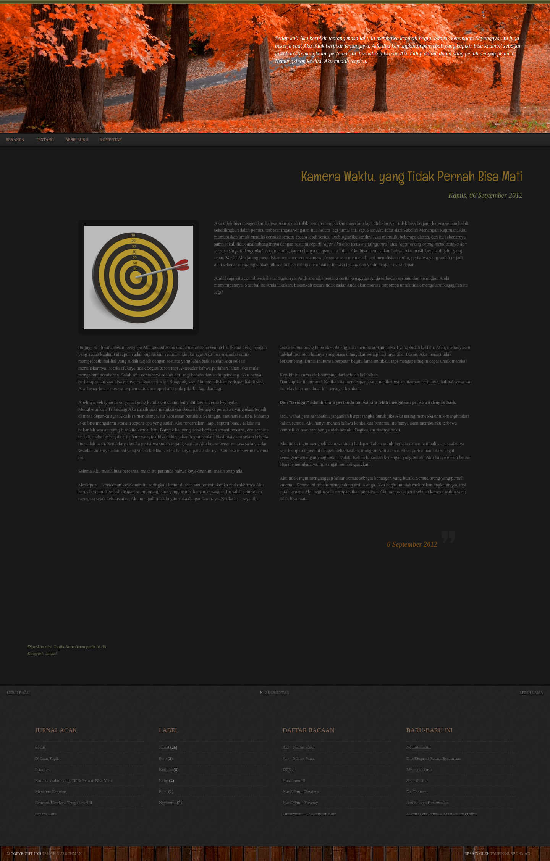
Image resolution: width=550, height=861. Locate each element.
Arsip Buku (76, 139)
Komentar (111, 139)
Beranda (15, 139)
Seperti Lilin (46, 813)
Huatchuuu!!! (294, 780)
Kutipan (166, 769)
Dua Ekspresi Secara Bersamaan (433, 758)
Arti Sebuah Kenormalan (427, 802)
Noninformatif (418, 747)
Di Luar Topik (47, 758)
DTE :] (288, 769)
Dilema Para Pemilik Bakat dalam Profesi (441, 813)
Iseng (163, 780)
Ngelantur (167, 802)
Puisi (163, 791)
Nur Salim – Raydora (301, 791)
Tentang (45, 139)
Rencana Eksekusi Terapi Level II (63, 802)
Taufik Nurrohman (62, 853)
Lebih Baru (18, 693)
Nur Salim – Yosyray (300, 802)
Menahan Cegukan (51, 791)
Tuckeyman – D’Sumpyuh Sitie (309, 813)
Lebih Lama (531, 693)
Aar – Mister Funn (298, 758)
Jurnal (51, 653)
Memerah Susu (419, 769)
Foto (163, 758)
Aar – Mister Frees (298, 747)
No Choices (416, 791)
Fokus (40, 747)
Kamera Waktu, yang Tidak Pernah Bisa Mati (73, 780)
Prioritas (42, 769)
